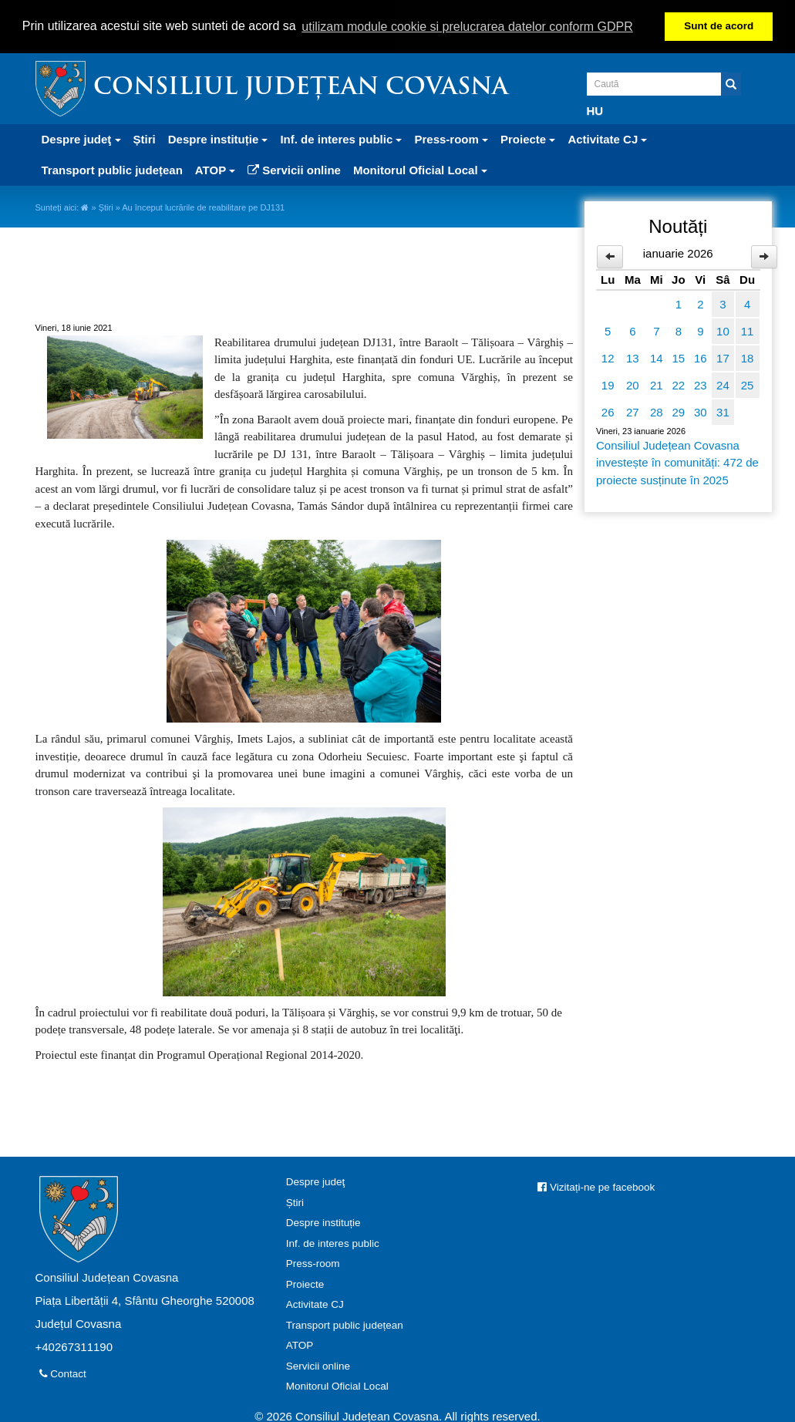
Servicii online (294, 169)
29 (678, 411)
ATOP (300, 1344)
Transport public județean (112, 169)
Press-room (313, 1263)
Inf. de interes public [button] (341, 138)
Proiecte (305, 1283)
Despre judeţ (315, 1181)
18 (747, 357)
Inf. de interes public (332, 1242)
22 (678, 384)
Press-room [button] (451, 138)
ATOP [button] (215, 169)
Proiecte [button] (527, 138)
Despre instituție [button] (218, 138)
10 (722, 330)
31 (722, 411)
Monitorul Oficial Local (337, 1385)
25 (747, 384)
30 (700, 411)
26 (608, 411)
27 (632, 411)
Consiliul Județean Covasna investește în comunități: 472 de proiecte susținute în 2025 (677, 462)
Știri (144, 138)
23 (700, 384)
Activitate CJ (315, 1303)
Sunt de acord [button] (718, 26)
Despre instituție (323, 1222)
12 (608, 357)
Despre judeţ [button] (81, 138)
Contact (62, 1373)
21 (656, 384)
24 (722, 384)
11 (747, 330)
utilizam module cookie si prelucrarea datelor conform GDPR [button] (467, 26)
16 (700, 357)
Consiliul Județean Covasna (300, 87)
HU (595, 109)
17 (722, 357)
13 (632, 357)
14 (656, 357)
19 (608, 384)
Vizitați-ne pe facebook (596, 1186)
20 (632, 384)
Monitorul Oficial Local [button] (420, 169)
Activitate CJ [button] (607, 138)
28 (656, 411)
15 (678, 357)
